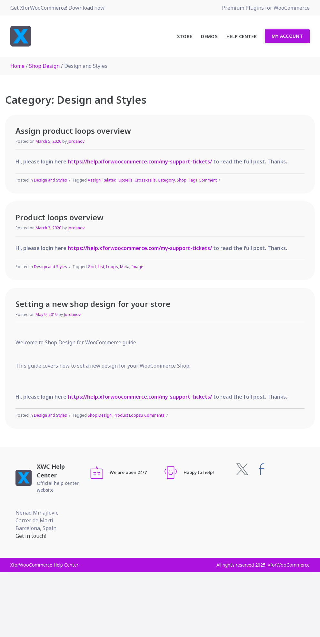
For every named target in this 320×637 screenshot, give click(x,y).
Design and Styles (50, 180)
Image (137, 266)
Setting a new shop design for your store (92, 303)
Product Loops (127, 415)
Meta (124, 266)
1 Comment (206, 180)
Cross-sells (145, 180)
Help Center (241, 36)
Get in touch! (30, 535)
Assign (94, 180)
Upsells (125, 180)
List (101, 266)
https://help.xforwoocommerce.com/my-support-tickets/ (140, 161)
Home (17, 65)
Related (109, 180)
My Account (287, 36)
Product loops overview (59, 217)
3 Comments (153, 415)
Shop (181, 180)
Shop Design (44, 65)
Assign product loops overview (73, 130)
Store (184, 36)
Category (166, 180)
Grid (92, 266)
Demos (209, 36)
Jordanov (76, 141)
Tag (191, 180)
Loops (112, 266)
